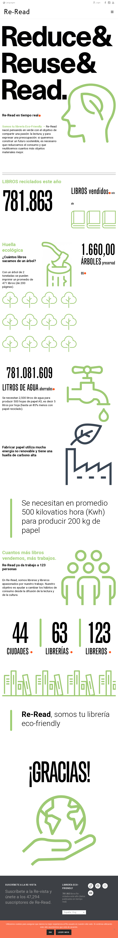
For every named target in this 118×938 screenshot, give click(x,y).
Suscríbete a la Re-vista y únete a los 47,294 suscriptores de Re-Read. (28, 897)
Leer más (63, 932)
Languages (9, 3)
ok (50, 932)
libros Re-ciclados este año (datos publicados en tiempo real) (73, 897)
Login (96, 3)
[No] (114, 929)
